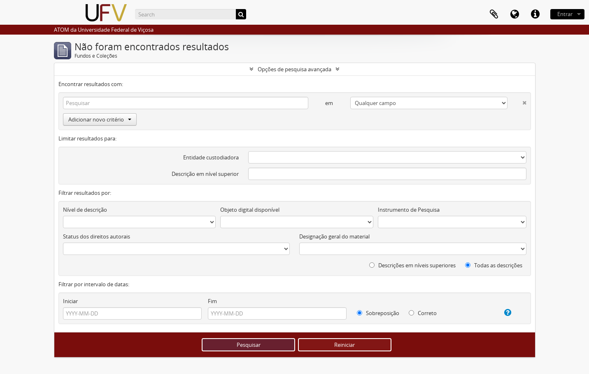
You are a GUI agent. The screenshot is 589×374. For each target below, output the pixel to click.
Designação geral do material (334, 236)
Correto (423, 313)
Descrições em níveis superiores (412, 265)
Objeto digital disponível (249, 209)
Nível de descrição (85, 209)
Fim (212, 301)
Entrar (565, 14)
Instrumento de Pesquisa (409, 209)
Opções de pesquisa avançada (294, 69)
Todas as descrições (493, 265)
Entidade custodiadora (211, 157)
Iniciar (70, 301)
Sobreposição (378, 313)
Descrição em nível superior (205, 174)
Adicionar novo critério (99, 119)
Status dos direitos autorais (96, 236)
